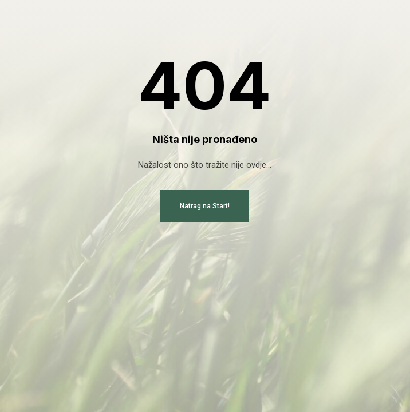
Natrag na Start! (205, 206)
